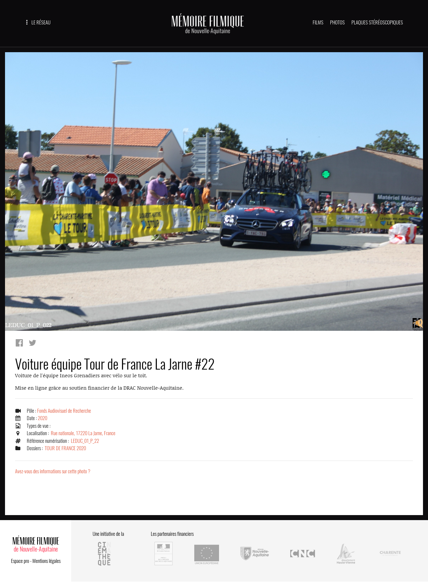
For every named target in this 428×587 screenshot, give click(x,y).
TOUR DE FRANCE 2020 (65, 448)
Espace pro (20, 561)
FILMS (318, 22)
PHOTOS (337, 22)
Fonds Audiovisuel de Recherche (64, 410)
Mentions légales (46, 561)
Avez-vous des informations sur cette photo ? (52, 471)
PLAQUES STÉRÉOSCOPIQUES (377, 22)
